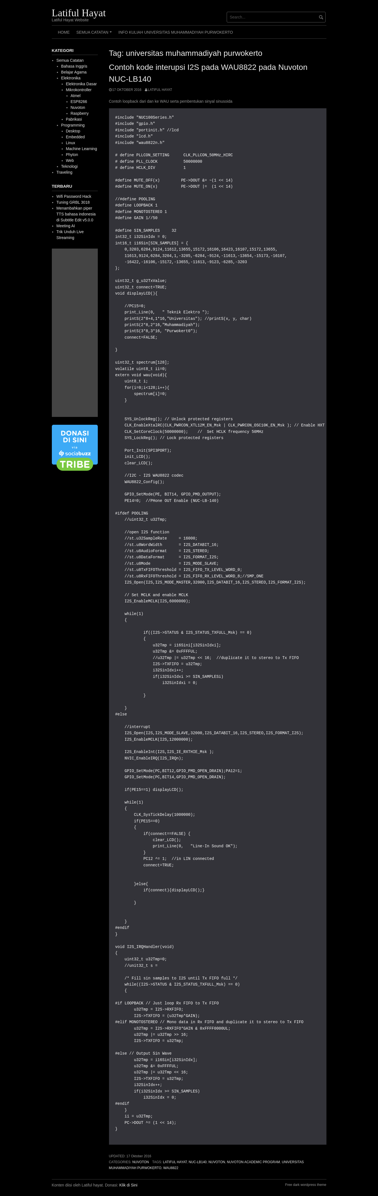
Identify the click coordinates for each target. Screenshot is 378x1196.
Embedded (75, 137)
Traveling (64, 172)
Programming (73, 125)
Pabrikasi (74, 119)
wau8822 (170, 1168)
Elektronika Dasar (81, 84)
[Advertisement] (75, 333)
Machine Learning (81, 148)
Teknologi (69, 166)
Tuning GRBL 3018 (73, 202)
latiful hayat (175, 1162)
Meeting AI (65, 226)
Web (70, 160)
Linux (70, 143)
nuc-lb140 (198, 1162)
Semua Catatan (94, 34)
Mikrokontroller (79, 90)
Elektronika (70, 78)
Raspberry (80, 113)
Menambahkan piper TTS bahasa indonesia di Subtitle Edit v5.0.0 (76, 214)
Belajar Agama (74, 72)
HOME (64, 32)
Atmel (76, 95)
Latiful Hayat (79, 13)
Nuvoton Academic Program (253, 1162)
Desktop (73, 131)
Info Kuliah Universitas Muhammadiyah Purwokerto (176, 32)
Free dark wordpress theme (305, 1185)
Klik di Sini (128, 1185)
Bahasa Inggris (74, 66)
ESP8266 (79, 101)
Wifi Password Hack (73, 196)
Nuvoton (140, 1162)
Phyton (72, 154)
